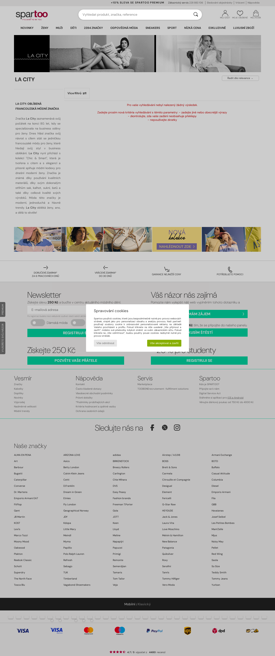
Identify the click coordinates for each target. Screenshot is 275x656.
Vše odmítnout (105, 343)
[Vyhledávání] (196, 14)
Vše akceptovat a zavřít (164, 343)
